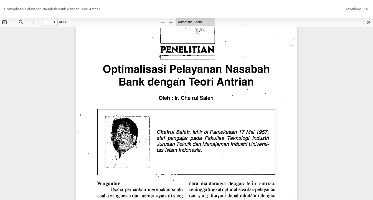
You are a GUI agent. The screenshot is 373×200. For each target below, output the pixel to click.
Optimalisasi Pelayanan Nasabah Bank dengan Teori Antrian (52, 9)
